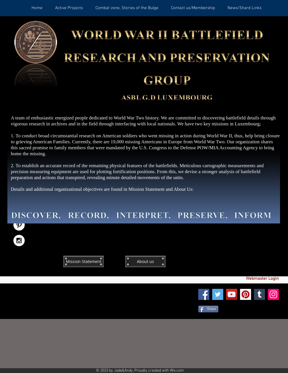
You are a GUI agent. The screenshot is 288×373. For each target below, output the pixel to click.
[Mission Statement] (83, 261)
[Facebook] (203, 294)
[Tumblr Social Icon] (259, 294)
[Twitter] (217, 294)
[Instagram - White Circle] (19, 240)
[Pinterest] (245, 294)
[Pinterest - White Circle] (19, 225)
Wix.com (177, 370)
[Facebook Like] (243, 252)
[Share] (208, 309)
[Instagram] (273, 294)
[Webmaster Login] (262, 278)
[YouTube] (231, 294)
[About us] (145, 261)
